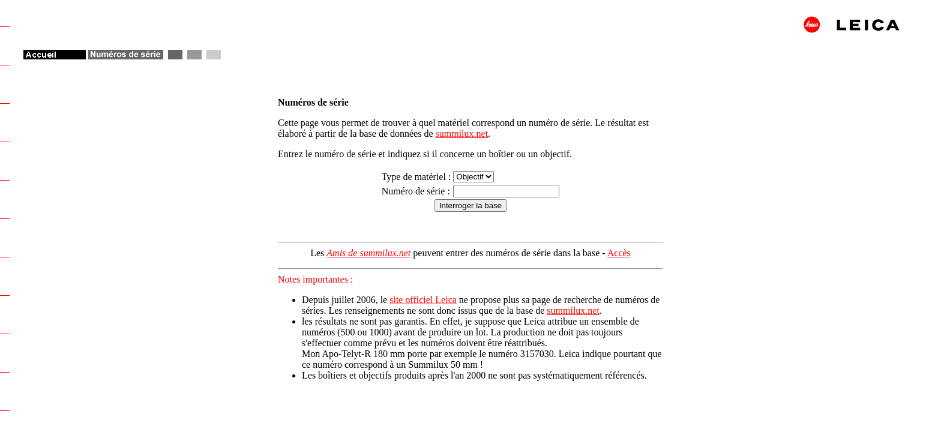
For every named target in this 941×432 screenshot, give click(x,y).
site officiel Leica (423, 300)
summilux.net (462, 133)
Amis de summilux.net (368, 253)
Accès (619, 253)
